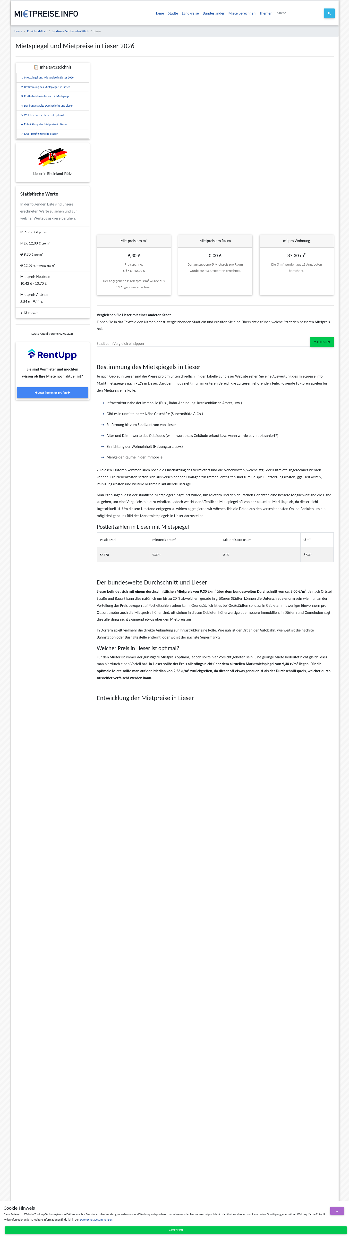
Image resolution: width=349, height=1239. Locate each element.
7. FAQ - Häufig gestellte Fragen (39, 133)
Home (159, 13)
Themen (265, 13)
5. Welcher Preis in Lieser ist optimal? (43, 115)
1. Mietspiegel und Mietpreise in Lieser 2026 (47, 77)
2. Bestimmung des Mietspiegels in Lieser (45, 87)
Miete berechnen (242, 13)
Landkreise (190, 13)
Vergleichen (322, 342)
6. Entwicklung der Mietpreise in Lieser (44, 124)
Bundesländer (214, 13)
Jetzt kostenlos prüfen (52, 393)
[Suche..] (299, 13)
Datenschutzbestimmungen (96, 1219)
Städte (173, 13)
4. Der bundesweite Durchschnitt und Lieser (47, 105)
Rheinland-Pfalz (37, 31)
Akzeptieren (176, 1230)
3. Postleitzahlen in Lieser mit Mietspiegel (45, 96)
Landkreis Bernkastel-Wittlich (70, 31)
